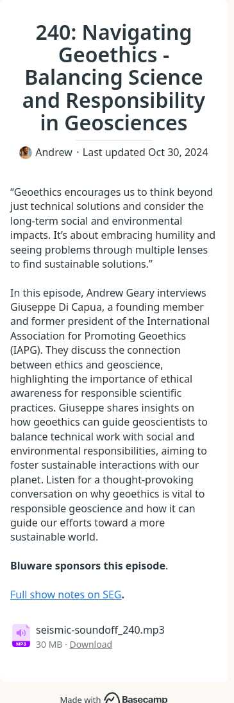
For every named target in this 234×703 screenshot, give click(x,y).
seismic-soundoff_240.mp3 (100, 630)
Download (91, 644)
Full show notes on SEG (66, 594)
